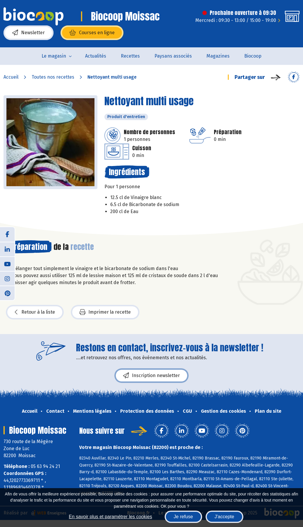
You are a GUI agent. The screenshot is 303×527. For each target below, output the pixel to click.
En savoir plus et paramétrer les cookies (110, 516)
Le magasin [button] (54, 56)
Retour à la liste (35, 312)
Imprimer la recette (105, 312)
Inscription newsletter (151, 376)
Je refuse (183, 516)
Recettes (130, 56)
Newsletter (28, 33)
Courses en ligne (92, 33)
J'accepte (224, 516)
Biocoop (252, 56)
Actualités (95, 56)
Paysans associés (173, 56)
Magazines (218, 56)
